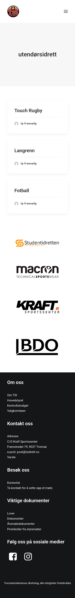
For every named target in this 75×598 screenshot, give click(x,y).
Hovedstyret (15, 400)
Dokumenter (15, 518)
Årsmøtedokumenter (21, 524)
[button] (37, 243)
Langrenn (24, 150)
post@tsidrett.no (28, 452)
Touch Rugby (28, 110)
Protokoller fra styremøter (24, 529)
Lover (11, 513)
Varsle (11, 457)
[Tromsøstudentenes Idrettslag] (13, 11)
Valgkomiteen (16, 411)
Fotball (21, 190)
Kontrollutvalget (17, 405)
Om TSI (12, 395)
